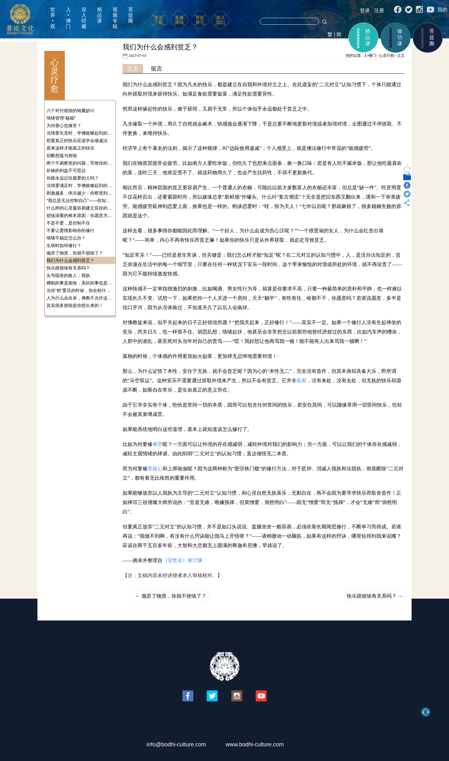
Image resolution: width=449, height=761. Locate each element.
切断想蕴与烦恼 (61, 155)
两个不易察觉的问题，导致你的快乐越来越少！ (80, 163)
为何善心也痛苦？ (63, 125)
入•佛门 (68, 18)
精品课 (99, 15)
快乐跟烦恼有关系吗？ (68, 267)
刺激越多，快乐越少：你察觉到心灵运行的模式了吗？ (80, 192)
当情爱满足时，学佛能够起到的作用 (80, 185)
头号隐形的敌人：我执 (68, 275)
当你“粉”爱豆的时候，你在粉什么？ (80, 290)
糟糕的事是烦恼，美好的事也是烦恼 (80, 282)
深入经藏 (83, 18)
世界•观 (52, 18)
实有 (302, 380)
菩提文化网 (20, 19)
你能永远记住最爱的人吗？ (72, 177)
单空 (157, 444)
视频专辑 (115, 18)
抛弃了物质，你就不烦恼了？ (74, 252)
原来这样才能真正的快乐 (70, 148)
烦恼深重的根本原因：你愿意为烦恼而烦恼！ (80, 215)
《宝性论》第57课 (182, 560)
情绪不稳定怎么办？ (66, 237)
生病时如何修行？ (63, 245)
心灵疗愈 (386, 55)
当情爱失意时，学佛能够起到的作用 (80, 133)
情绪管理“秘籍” (60, 118)
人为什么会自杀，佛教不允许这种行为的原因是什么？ (80, 297)
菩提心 (154, 468)
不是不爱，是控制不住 (68, 222)
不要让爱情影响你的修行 (70, 230)
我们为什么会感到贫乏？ (70, 260)
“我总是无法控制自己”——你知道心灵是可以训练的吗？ (80, 200)
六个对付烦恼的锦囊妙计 (70, 110)
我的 (442, 9)
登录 (365, 10)
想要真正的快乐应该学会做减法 (77, 140)
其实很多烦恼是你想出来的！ (74, 305)
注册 (379, 10)
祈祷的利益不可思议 (66, 170)
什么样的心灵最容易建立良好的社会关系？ (80, 207)
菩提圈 (130, 15)
